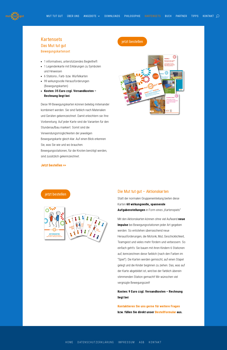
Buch (168, 16)
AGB (142, 342)
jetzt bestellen (132, 41)
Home (69, 342)
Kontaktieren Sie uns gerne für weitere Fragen (149, 306)
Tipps (195, 16)
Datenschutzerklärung (95, 342)
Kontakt (208, 16)
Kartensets (153, 16)
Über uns (73, 16)
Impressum (126, 342)
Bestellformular (165, 312)
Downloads (112, 16)
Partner (181, 16)
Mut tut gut (54, 16)
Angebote (90, 16)
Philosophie (132, 16)
